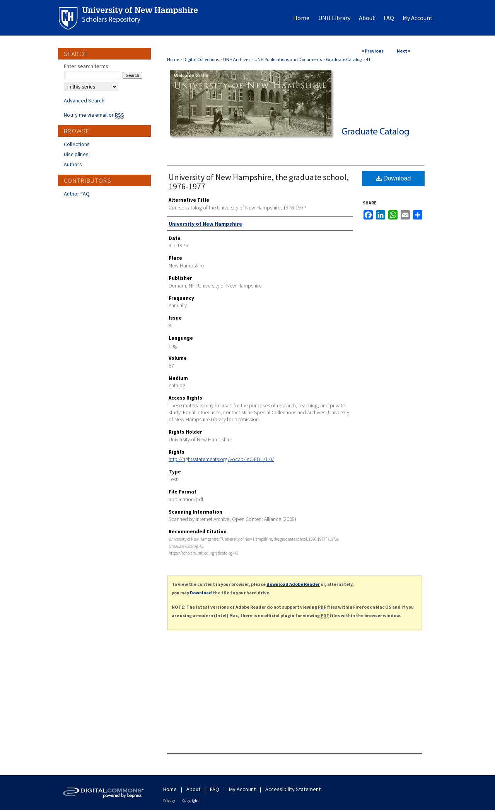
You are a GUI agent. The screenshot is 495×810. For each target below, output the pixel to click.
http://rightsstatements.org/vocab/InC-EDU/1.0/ (221, 459)
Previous (374, 51)
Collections (77, 144)
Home (173, 59)
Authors (73, 164)
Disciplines (76, 154)
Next (402, 51)
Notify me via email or (94, 114)
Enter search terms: (86, 66)
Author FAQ (77, 193)
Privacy (169, 800)
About (193, 789)
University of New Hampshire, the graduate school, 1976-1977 (259, 182)
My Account (242, 789)
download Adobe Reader (293, 584)
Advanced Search (84, 100)
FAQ (214, 789)
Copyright (191, 800)
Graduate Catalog (344, 59)
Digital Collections (201, 59)
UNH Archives (236, 59)
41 (368, 59)
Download (393, 178)
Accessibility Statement (293, 789)
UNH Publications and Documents (288, 59)
